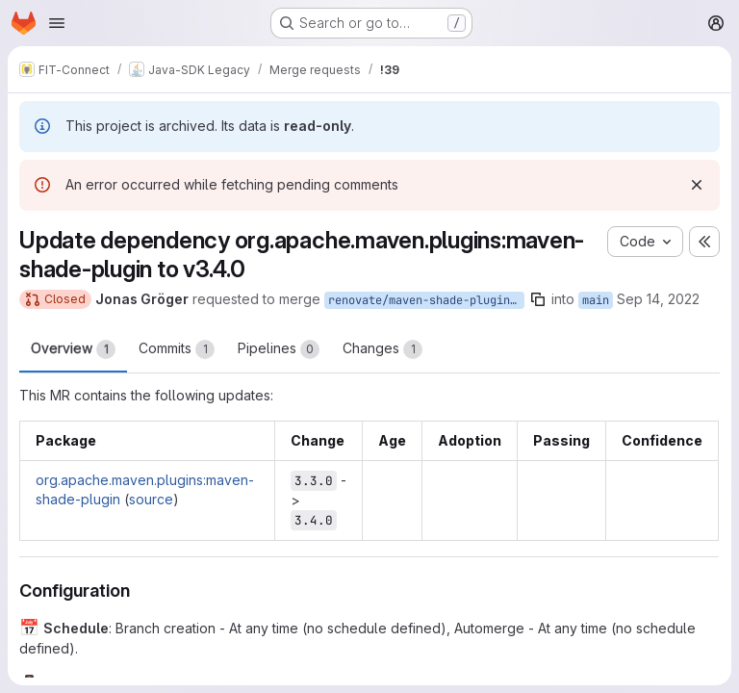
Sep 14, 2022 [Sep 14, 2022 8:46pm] (658, 299)
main (595, 300)
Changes (382, 349)
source (151, 499)
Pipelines (278, 349)
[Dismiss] (696, 184)
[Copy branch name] (537, 299)
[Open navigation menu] (56, 23)
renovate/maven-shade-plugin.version (426, 300)
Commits (177, 349)
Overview (73, 349)
